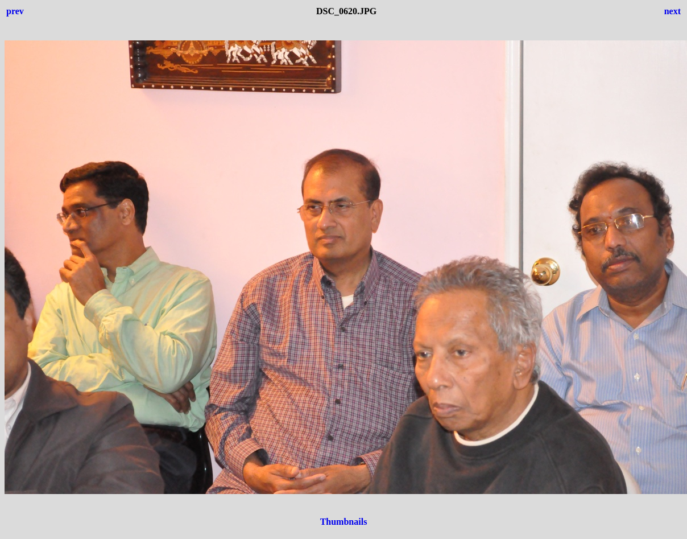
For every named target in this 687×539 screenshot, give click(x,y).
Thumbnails (343, 521)
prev (15, 11)
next (672, 11)
